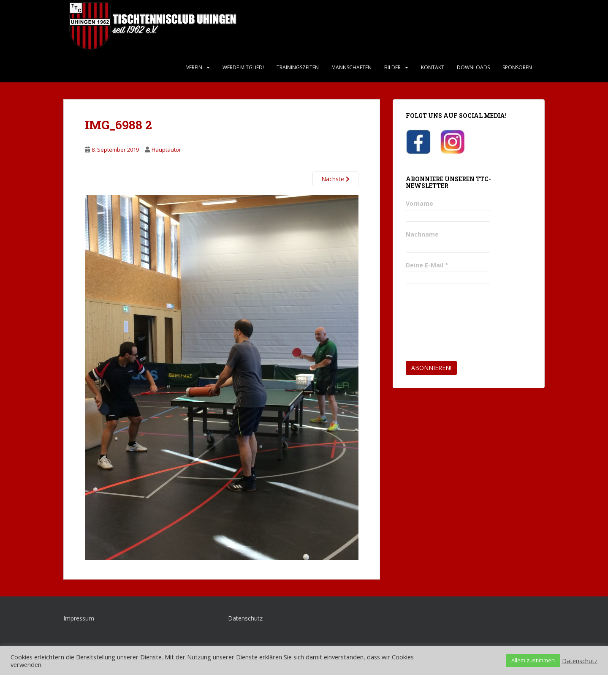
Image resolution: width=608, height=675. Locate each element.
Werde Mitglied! (243, 67)
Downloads (473, 67)
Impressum (78, 618)
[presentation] (440, 322)
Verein (194, 67)
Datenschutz (245, 618)
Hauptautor (166, 149)
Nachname (422, 234)
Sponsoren (517, 67)
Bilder (392, 67)
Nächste (335, 179)
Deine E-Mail (427, 265)
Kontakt (432, 67)
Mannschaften (351, 67)
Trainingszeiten (298, 67)
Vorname (419, 203)
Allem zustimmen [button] (533, 660)
